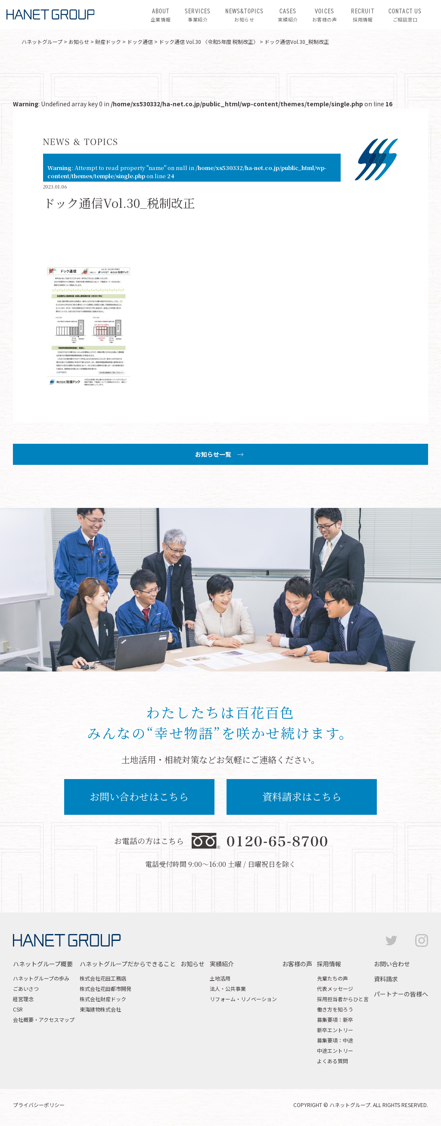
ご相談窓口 (405, 14)
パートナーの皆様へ (401, 994)
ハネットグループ (42, 41)
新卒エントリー (335, 1029)
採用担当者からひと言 (343, 998)
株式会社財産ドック (103, 998)
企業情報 (161, 14)
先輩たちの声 (332, 978)
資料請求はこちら (302, 796)
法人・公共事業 (228, 988)
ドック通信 (140, 41)
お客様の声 (324, 14)
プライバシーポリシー (39, 1104)
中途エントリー (335, 1050)
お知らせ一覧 (213, 454)
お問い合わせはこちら (139, 796)
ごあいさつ (26, 988)
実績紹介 (288, 14)
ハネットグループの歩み (41, 978)
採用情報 (362, 14)
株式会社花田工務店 (103, 978)
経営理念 (23, 998)
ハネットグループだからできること (128, 963)
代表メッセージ (335, 988)
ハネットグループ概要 (43, 963)
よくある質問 (332, 1060)
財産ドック (108, 41)
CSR (18, 1009)
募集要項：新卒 (335, 1019)
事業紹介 (198, 14)
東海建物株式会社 (100, 1009)
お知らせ (244, 14)
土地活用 (220, 978)
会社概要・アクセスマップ (44, 1019)
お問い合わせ (392, 963)
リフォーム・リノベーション (243, 998)
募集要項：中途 (335, 1040)
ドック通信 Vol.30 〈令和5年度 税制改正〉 (208, 41)
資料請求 (386, 978)
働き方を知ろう (335, 1009)
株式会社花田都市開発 (105, 988)
